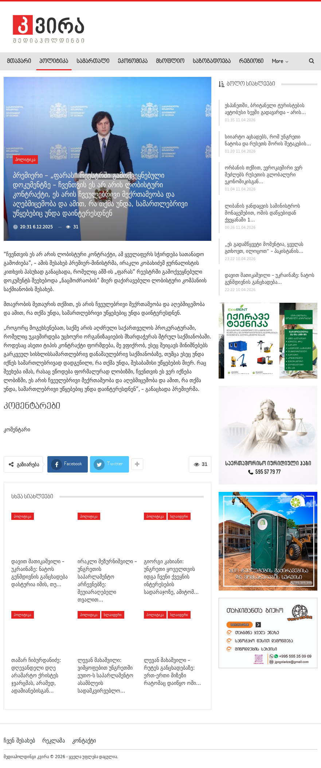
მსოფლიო (170, 61)
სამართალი (93, 61)
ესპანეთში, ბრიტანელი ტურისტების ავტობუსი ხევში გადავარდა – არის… (265, 110)
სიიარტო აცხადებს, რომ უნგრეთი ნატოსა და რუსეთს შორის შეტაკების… (268, 141)
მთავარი (19, 61)
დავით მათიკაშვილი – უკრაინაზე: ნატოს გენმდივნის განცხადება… (269, 280)
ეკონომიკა (133, 61)
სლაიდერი (179, 516)
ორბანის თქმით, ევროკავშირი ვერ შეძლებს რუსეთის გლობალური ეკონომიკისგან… (263, 176)
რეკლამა (53, 740)
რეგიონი (251, 61)
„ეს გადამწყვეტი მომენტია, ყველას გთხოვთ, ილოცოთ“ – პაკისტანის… (264, 249)
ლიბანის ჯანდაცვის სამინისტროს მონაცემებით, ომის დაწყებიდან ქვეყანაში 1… (262, 215)
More (277, 61)
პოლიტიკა (53, 61)
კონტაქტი (84, 740)
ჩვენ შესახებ (19, 740)
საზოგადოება (212, 61)
